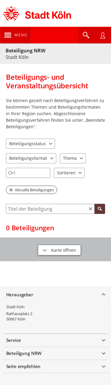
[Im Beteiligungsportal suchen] (86, 35)
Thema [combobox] (70, 158)
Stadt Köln (15, 306)
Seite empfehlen (23, 366)
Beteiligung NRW (25, 50)
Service (13, 340)
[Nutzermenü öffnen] (102, 35)
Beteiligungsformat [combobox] (28, 158)
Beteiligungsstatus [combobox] (27, 143)
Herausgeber (19, 295)
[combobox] (28, 173)
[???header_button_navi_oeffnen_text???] (15, 35)
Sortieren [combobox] (66, 173)
